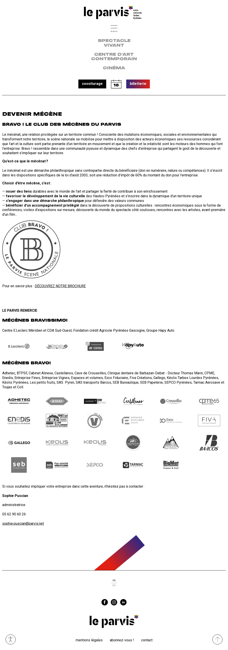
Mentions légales (89, 640)
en (114, 585)
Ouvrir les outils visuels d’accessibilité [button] (11, 639)
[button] (114, 28)
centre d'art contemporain (114, 57)
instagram (114, 602)
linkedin (123, 602)
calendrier (116, 84)
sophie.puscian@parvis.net (23, 523)
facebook (104, 602)
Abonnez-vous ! (122, 640)
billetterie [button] (138, 84)
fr (114, 580)
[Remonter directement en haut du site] (217, 639)
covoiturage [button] (92, 84)
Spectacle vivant (114, 43)
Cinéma (114, 68)
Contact (147, 640)
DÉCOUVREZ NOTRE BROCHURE (60, 286)
